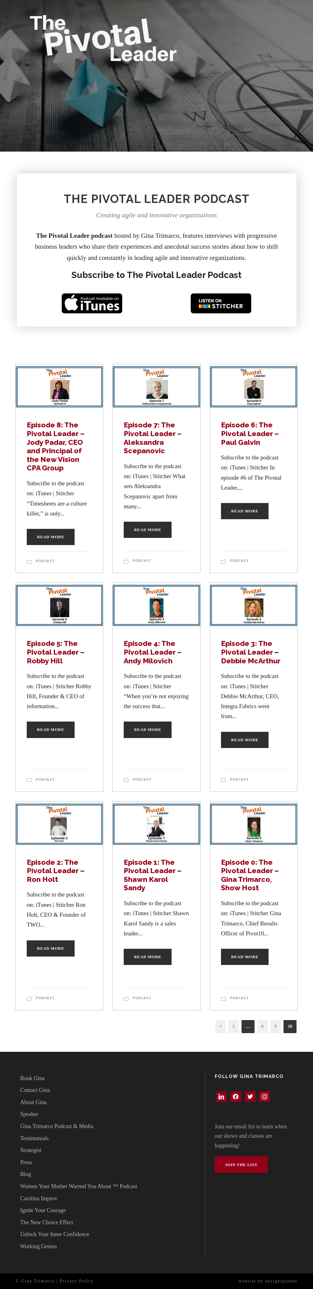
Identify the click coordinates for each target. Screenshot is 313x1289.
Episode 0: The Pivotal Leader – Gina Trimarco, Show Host (250, 875)
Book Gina (32, 1078)
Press (26, 1162)
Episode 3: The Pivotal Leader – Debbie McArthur (250, 652)
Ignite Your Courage (43, 1210)
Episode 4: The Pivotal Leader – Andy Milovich (153, 652)
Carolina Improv (38, 1198)
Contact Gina (35, 1090)
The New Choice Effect (46, 1222)
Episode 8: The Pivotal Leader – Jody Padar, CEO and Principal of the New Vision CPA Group (56, 446)
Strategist (30, 1150)
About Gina (33, 1102)
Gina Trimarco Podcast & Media (56, 1126)
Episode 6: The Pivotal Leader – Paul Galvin (250, 433)
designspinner (281, 1281)
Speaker (29, 1114)
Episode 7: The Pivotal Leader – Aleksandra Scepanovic (153, 438)
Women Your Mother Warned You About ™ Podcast (78, 1186)
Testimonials (34, 1138)
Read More (50, 536)
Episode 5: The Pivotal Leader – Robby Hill (56, 652)
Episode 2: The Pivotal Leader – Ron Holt (56, 870)
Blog (25, 1174)
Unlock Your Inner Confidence (54, 1234)
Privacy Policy (77, 1281)
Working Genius (38, 1246)
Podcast (45, 560)
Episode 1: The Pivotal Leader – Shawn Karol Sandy (153, 875)
